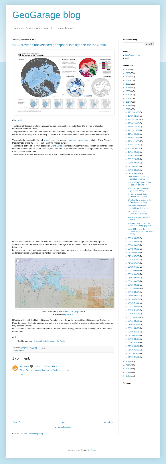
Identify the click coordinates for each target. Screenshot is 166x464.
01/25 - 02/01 (133, 346)
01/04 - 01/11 (133, 357)
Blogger (94, 450)
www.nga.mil (49, 140)
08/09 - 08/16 (133, 245)
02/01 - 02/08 (133, 343)
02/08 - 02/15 (133, 339)
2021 (128, 88)
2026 (128, 70)
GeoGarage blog (46, 15)
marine (21, 350)
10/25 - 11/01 (133, 145)
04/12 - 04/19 (133, 306)
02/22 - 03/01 (133, 332)
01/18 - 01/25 (133, 350)
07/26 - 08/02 (133, 252)
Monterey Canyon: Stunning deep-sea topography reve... (140, 224)
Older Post (108, 422)
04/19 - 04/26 (133, 303)
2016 (128, 106)
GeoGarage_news (132, 55)
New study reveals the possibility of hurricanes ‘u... (140, 207)
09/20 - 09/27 (133, 163)
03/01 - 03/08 (133, 328)
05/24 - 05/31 (133, 285)
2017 (128, 102)
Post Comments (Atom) (33, 434)
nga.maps (68, 314)
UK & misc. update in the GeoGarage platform (138, 195)
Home (63, 422)
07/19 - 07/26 (133, 256)
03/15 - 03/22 (133, 321)
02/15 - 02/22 (133, 335)
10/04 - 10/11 (133, 156)
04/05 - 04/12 (133, 310)
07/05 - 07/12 (133, 263)
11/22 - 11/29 (133, 130)
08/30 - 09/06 (133, 174)
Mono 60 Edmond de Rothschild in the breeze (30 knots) (140, 231)
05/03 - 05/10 (133, 296)
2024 (128, 77)
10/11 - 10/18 (133, 152)
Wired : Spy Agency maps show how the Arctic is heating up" (44, 370)
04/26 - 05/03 (133, 299)
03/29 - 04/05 (133, 314)
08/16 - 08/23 (133, 242)
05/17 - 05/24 (133, 288)
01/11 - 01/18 (133, 353)
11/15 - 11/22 (133, 134)
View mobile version (63, 427)
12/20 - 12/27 (133, 116)
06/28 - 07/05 (133, 267)
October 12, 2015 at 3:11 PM (45, 366)
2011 (128, 372)
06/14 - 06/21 (133, 274)
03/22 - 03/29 (133, 317)
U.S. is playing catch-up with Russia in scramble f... (139, 183)
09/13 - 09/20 (133, 166)
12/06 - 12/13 (133, 123)
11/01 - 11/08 (133, 141)
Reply (22, 374)
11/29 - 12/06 (133, 127)
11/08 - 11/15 (133, 137)
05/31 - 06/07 (133, 281)
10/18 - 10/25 (133, 148)
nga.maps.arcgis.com (78, 140)
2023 (128, 80)
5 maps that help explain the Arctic (49, 341)
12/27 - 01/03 (133, 112)
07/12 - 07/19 (133, 260)
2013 (128, 365)
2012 (128, 369)
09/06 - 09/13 (133, 170)
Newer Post (18, 422)
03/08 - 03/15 (133, 325)
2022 (128, 84)
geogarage (24, 366)
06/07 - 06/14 (133, 278)
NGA (20, 120)
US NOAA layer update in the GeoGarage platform (139, 201)
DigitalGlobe (56, 146)
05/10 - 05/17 (133, 292)
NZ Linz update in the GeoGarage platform (137, 213)
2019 (128, 95)
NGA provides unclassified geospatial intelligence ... (139, 189)
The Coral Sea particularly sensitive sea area (138, 178)
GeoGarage (71, 311)
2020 (128, 91)
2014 (128, 361)
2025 (128, 73)
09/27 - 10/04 (133, 159)
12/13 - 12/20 (133, 119)
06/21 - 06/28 (133, 270)
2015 (128, 109)
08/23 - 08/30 (133, 238)
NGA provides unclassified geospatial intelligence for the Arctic (59, 45)
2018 (128, 98)
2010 (128, 376)
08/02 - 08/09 (133, 249)
